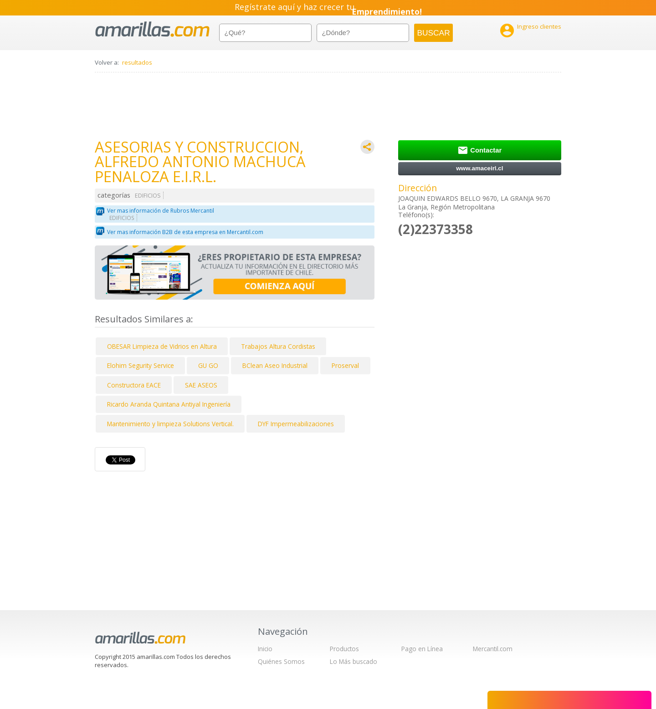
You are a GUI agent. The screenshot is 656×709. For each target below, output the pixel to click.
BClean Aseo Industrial (275, 365)
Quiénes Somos (281, 661)
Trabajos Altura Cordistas (278, 346)
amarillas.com (152, 29)
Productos (344, 648)
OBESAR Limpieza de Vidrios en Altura (162, 346)
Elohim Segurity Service (140, 365)
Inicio (265, 648)
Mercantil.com (492, 648)
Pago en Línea (422, 648)
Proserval (345, 365)
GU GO (208, 365)
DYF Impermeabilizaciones (296, 423)
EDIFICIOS (148, 195)
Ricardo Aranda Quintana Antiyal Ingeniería (169, 404)
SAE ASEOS (201, 385)
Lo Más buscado (353, 661)
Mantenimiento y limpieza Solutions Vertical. (170, 423)
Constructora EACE (134, 385)
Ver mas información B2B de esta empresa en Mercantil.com (185, 232)
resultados (137, 62)
